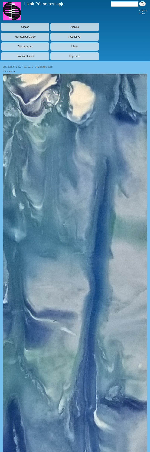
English (142, 13)
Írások (74, 46)
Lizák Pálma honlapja (44, 4)
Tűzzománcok (25, 46)
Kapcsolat (74, 56)
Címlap (25, 26)
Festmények (74, 36)
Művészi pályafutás (25, 36)
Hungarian (143, 10)
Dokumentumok (25, 56)
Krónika (74, 26)
